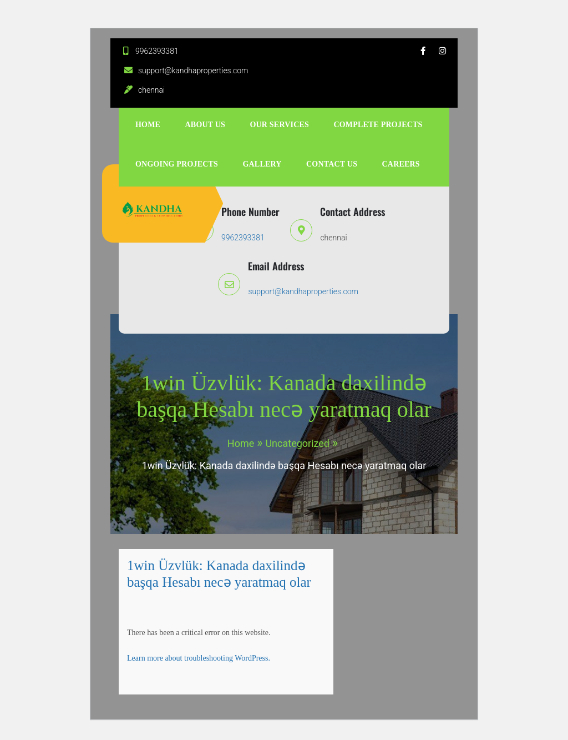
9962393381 (149, 51)
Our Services (279, 124)
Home (147, 124)
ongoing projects (176, 164)
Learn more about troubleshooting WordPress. (198, 658)
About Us (205, 124)
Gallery (261, 164)
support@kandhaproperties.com (184, 70)
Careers (401, 164)
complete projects (377, 124)
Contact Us (331, 164)
